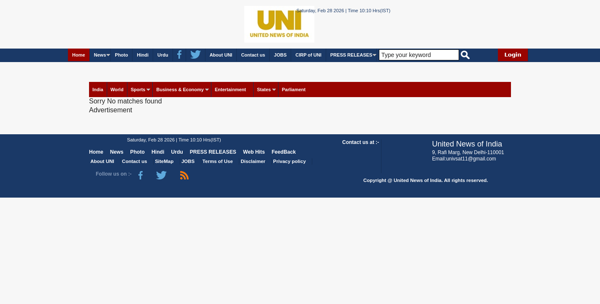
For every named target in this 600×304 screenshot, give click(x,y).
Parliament (293, 89)
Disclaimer (253, 161)
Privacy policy (289, 161)
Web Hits (254, 152)
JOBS (280, 54)
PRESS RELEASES (351, 54)
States (264, 89)
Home (78, 54)
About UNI (221, 54)
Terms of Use (218, 161)
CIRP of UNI (308, 54)
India (97, 89)
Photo (121, 54)
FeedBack (284, 152)
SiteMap (164, 161)
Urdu (162, 54)
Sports (138, 89)
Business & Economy (179, 89)
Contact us (253, 54)
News (100, 54)
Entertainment (230, 89)
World (117, 89)
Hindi (143, 54)
